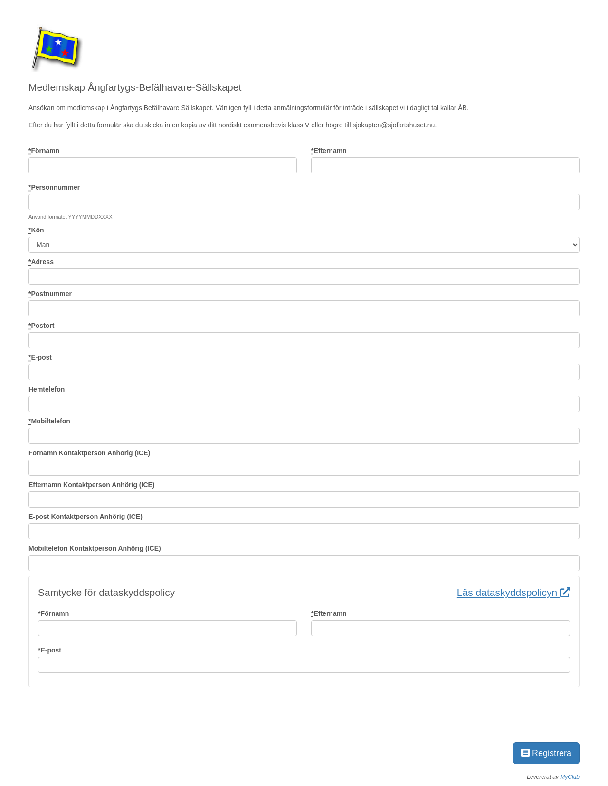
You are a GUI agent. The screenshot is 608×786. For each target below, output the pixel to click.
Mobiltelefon (49, 421)
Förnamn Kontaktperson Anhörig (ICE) (89, 453)
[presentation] (100, 715)
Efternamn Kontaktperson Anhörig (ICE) (91, 485)
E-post (40, 357)
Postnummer (50, 293)
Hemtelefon (46, 389)
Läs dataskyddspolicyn (513, 592)
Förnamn (43, 150)
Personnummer (54, 187)
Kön (36, 230)
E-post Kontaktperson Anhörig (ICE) (85, 516)
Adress (41, 262)
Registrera (546, 753)
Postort (41, 325)
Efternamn (329, 150)
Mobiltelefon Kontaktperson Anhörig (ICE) (94, 548)
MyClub (570, 777)
